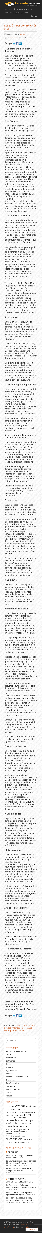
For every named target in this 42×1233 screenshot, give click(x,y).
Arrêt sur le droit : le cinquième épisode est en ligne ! (19, 1193)
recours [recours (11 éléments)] (9, 1136)
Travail (9, 1092)
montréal (16, 1027)
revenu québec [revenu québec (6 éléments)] (17, 1136)
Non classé (10, 1080)
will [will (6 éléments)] (22, 1142)
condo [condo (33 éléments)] (16, 1109)
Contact (25, 13)
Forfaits (9, 13)
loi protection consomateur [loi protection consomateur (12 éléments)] (17, 1130)
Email (36, 16)
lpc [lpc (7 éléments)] (28, 1132)
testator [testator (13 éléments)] (9, 1142)
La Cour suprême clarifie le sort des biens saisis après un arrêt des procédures (21, 1163)
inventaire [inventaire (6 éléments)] (28, 1123)
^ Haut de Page (31, 1230)
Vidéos (9, 1096)
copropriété (11, 1057)
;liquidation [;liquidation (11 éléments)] (10, 1106)
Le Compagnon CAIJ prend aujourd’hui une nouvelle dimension (21, 1186)
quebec (21, 1030)
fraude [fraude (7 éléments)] (8, 1118)
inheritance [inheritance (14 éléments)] (18, 1123)
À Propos (18, 9)
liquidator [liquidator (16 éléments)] (11, 1129)
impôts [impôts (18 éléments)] (9, 1123)
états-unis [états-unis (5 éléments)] (26, 1142)
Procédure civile (14, 38)
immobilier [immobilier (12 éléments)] (22, 1120)
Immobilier (10, 1073)
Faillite (9, 1064)
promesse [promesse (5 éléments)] (30, 1134)
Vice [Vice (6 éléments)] (19, 1142)
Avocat (19, 1025)
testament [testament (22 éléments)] (28, 1139)
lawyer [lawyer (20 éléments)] (9, 1126)
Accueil (9, 9)
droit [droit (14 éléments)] (19, 1112)
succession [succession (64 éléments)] (14, 1139)
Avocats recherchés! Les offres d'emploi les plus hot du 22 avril (19, 1169)
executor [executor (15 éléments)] (10, 1115)
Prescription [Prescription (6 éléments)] (23, 1134)
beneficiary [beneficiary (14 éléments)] (30, 1106)
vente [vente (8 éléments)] (16, 1142)
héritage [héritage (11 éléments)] (22, 1117)
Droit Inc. (13, 1152)
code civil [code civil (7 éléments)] (9, 1110)
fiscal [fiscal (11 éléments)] (22, 1115)
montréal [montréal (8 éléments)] (9, 1134)
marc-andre (22, 34)
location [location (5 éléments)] (23, 1129)
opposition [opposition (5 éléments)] (16, 1134)
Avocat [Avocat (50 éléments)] (20, 1106)
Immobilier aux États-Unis (17, 1077)
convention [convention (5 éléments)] (23, 1110)
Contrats (10, 1054)
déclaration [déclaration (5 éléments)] (25, 1112)
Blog (17, 13)
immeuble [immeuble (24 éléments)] (11, 1120)
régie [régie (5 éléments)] (23, 1136)
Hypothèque (11, 1070)
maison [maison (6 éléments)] (31, 1132)
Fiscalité (9, 1067)
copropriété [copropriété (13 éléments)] (11, 1112)
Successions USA (13, 1089)
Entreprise (10, 1061)
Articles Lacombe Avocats (16, 1051)
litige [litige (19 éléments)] (18, 1129)
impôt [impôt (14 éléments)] (31, 1120)
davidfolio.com (31, 1227)
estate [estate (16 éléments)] (32, 1112)
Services (28, 9)
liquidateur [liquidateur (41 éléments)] (20, 1126)
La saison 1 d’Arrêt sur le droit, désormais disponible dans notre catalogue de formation (20, 1200)
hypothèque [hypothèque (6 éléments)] (14, 1118)
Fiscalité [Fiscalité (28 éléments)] (29, 1115)
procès (13, 1030)
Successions (11, 1086)
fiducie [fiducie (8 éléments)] (17, 1115)
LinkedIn (32, 16)
